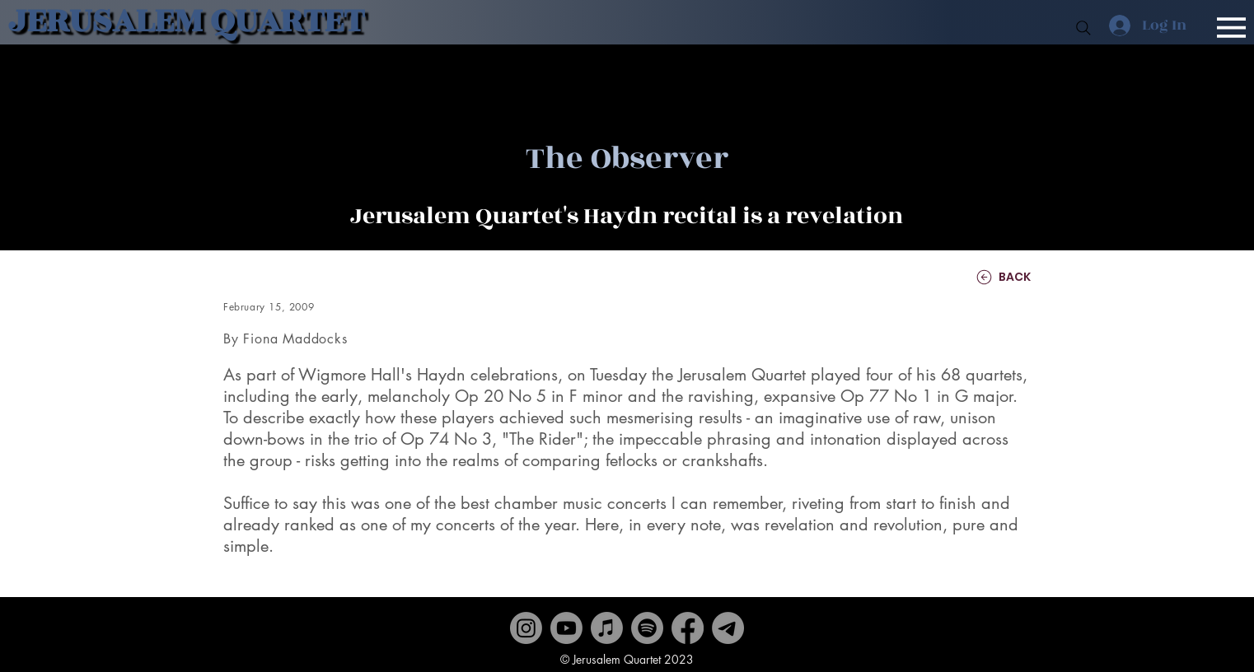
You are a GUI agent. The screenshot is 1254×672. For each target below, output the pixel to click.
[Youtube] (566, 628)
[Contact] (728, 628)
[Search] (1083, 28)
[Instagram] (526, 628)
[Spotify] (647, 628)
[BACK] (981, 277)
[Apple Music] (607, 628)
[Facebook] (687, 628)
